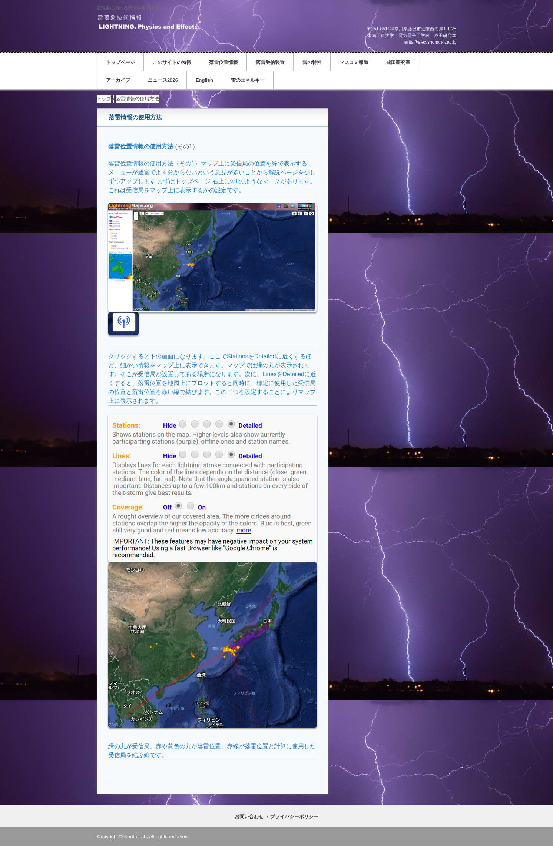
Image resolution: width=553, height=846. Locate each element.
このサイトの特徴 (172, 62)
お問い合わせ (249, 816)
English (204, 80)
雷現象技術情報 (147, 22)
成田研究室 (398, 62)
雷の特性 (312, 62)
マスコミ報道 (354, 62)
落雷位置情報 (223, 62)
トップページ (120, 62)
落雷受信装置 (270, 62)
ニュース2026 (163, 80)
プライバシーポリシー (294, 816)
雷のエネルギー (248, 80)
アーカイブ (118, 80)
